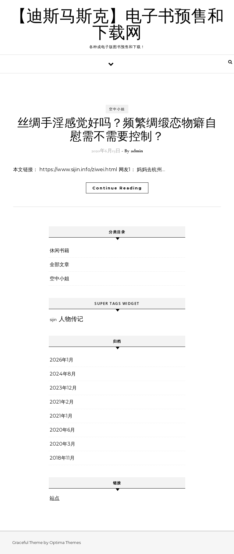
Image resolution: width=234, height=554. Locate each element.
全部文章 (59, 264)
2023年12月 (63, 388)
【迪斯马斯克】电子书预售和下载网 (117, 24)
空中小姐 (117, 109)
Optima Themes (65, 542)
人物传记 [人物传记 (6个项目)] (71, 319)
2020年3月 (62, 444)
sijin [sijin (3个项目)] (53, 319)
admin (137, 151)
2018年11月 (62, 458)
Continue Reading (117, 187)
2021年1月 (61, 416)
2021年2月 (62, 402)
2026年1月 (61, 360)
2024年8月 (63, 374)
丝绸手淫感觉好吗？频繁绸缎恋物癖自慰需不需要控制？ (117, 129)
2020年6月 (62, 430)
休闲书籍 (59, 250)
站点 (54, 498)
